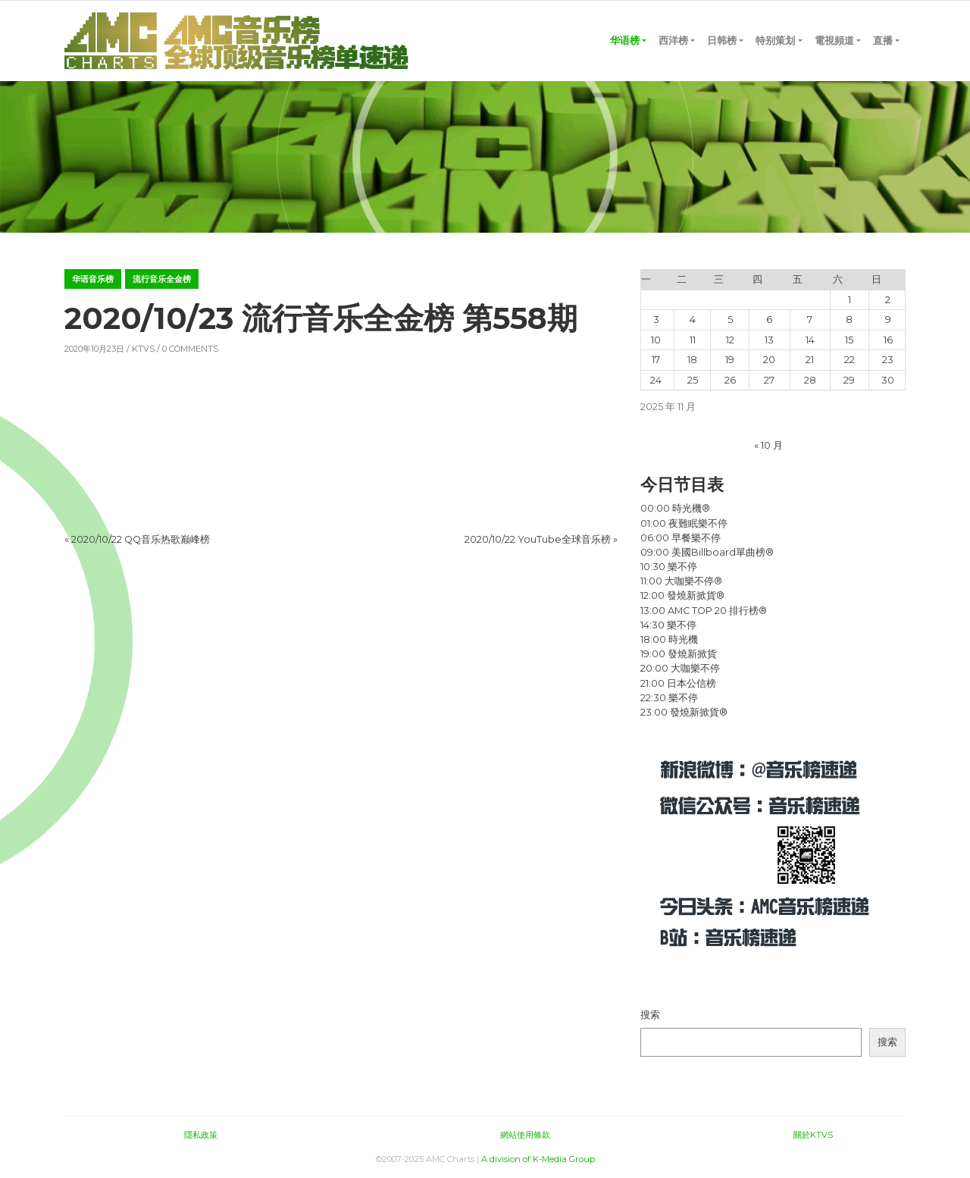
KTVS (143, 348)
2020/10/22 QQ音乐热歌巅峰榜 (140, 539)
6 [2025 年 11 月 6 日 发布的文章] (769, 319)
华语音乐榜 (93, 279)
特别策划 (775, 40)
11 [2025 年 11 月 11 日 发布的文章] (693, 340)
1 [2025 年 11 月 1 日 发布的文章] (849, 299)
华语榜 (625, 40)
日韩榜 (722, 40)
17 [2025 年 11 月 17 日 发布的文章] (656, 359)
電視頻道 (834, 40)
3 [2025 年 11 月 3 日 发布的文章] (656, 319)
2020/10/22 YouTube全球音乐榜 (538, 539)
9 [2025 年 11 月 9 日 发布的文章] (888, 319)
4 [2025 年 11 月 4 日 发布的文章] (693, 319)
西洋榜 (673, 40)
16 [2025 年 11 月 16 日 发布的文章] (888, 340)
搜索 (650, 1014)
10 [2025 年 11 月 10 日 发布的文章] (656, 340)
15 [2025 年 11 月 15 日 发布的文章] (849, 340)
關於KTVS (813, 1134)
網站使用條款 (525, 1134)
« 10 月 (768, 445)
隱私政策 (200, 1134)
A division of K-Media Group (538, 1159)
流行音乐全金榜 (162, 279)
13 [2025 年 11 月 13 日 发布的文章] (769, 340)
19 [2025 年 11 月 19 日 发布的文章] (729, 359)
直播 (883, 40)
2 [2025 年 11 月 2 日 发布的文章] (887, 299)
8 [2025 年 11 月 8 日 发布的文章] (849, 319)
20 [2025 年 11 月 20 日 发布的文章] (769, 359)
